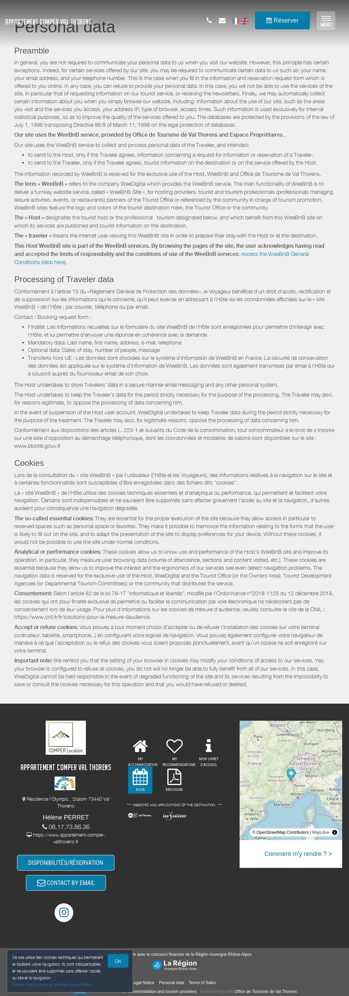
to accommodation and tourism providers (160, 991)
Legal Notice (143, 982)
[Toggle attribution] (335, 832)
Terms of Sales (202, 982)
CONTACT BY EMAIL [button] (66, 882)
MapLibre (320, 832)
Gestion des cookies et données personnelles (51, 984)
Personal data (171, 982)
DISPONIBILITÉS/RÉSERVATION (65, 862)
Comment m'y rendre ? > (298, 854)
